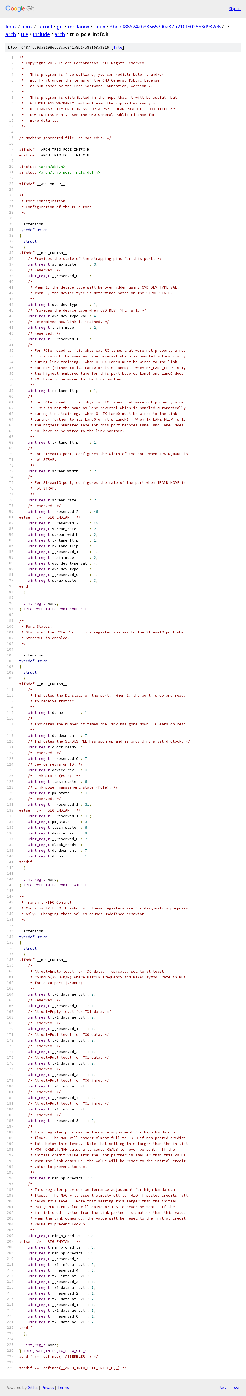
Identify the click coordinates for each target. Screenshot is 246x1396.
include (41, 34)
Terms (63, 1387)
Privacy (48, 1387)
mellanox (78, 26)
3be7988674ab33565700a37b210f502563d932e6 (165, 26)
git (60, 26)
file (117, 47)
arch (10, 34)
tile (24, 34)
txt (223, 1387)
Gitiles (33, 1387)
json (236, 1387)
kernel (44, 26)
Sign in (235, 8)
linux (11, 26)
